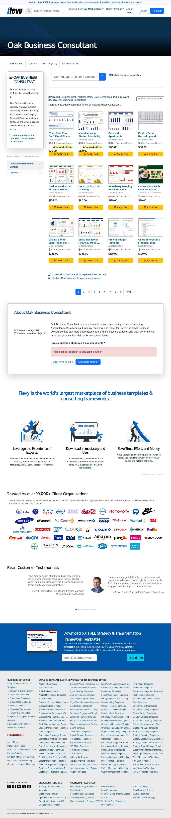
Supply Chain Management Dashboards (148, 750)
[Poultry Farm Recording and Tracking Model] (150, 121)
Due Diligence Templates (81, 706)
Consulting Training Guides (82, 797)
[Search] (49, 11)
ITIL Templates (76, 753)
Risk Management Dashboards (146, 699)
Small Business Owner (143, 790)
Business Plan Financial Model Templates (53, 717)
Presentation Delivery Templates (115, 746)
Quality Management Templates (115, 772)
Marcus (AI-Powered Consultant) (21, 749)
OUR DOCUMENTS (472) (42, 63)
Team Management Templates (146, 757)
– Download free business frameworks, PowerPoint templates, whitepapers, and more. (85, 2)
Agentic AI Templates (48, 684)
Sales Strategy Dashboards (145, 706)
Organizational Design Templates (116, 731)
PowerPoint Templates (18, 713)
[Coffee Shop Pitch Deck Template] (150, 174)
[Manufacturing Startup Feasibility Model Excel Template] (90, 121)
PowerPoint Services (16, 727)
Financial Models (16, 705)
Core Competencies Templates (52, 746)
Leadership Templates (111, 691)
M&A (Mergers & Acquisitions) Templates (116, 699)
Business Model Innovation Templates (53, 709)
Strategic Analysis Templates (145, 728)
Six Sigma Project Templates (145, 717)
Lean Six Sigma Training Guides (115, 794)
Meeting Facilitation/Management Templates (116, 720)
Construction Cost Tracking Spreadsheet (89, 189)
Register (157, 10)
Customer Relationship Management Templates (53, 772)
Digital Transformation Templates (84, 702)
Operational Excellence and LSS (53, 797)
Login (144, 10)
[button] (76, 609)
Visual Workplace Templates (145, 772)
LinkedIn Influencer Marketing (20, 757)
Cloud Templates (46, 731)
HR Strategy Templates (80, 739)
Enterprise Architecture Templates (85, 720)
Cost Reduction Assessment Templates (53, 757)
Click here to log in (63, 361)
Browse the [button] (85, 9)
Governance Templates (80, 731)
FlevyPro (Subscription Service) (21, 716)
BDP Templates (45, 699)
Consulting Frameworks (19, 709)
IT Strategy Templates (79, 750)
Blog (30, 760)
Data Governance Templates (82, 695)
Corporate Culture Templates (51, 750)
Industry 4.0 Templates (80, 757)
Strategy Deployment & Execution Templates (148, 739)
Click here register (88, 361)
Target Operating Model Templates (148, 753)
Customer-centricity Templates (83, 688)
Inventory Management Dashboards (85, 768)
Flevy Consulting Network (18, 724)
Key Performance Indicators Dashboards (116, 684)
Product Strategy (140, 786)
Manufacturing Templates (112, 702)
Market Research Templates (113, 706)
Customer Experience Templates (53, 764)
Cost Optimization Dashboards (52, 753)
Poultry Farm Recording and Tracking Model (147, 136)
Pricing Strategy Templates (113, 750)
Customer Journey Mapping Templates (53, 768)
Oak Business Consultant (63, 143)
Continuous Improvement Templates (53, 742)
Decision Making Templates (82, 699)
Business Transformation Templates (53, 720)
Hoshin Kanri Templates (80, 742)
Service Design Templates (144, 713)
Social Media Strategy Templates (147, 720)
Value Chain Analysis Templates (147, 764)
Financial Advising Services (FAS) (85, 801)
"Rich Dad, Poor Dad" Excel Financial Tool (61, 136)
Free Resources (108, 786)
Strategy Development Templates (147, 742)
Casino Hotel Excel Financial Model (60, 188)
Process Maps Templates (112, 761)
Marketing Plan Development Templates (116, 709)
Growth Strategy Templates (82, 735)
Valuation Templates (141, 761)
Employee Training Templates (83, 717)
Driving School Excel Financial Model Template (58, 242)
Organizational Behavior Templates (116, 728)
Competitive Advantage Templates (53, 735)
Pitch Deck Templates (111, 739)
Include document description (126, 75)
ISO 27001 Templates (79, 746)
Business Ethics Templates (51, 706)
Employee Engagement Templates (85, 713)
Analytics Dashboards (48, 691)
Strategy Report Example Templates (148, 746)
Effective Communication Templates (85, 709)
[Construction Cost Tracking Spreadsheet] (90, 174)
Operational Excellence (19, 698)
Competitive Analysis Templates (53, 739)
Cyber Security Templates (81, 691)
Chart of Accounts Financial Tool (149, 241)
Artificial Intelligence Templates (52, 695)
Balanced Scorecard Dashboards (53, 702)
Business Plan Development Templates (53, 713)
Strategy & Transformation (20, 691)
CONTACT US (70, 63)
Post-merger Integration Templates (116, 742)
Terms (16, 760)
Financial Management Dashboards (85, 724)
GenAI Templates (77, 728)
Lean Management (109, 790)
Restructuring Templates (143, 695)
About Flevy (129, 11)
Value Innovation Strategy (144, 797)
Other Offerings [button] (114, 9)
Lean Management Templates (114, 695)
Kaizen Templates (78, 772)
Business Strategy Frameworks (84, 786)
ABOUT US (16, 63)
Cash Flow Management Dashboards (53, 724)
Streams (11, 720)
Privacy (23, 760)
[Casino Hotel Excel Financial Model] (61, 174)
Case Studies (76, 790)
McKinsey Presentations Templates (116, 717)
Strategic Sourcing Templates (146, 735)
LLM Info (105, 797)
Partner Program (14, 753)
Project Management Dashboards (116, 768)
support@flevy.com (26, 764)
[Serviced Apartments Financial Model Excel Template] (120, 121)
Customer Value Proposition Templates (85, 684)
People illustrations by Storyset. (152, 474)
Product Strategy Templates (113, 764)
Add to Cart (61, 154)
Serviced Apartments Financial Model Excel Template (117, 138)
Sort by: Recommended (149, 98)
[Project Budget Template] (120, 227)
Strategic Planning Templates (145, 731)
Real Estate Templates (143, 688)
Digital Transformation (18, 695)
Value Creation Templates (144, 768)
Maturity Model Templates (112, 713)
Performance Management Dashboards (116, 735)
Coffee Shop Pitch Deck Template (149, 188)
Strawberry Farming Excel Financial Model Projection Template (120, 191)
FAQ (9, 760)
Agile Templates (46, 688)
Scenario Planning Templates (145, 709)
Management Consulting (49, 805)
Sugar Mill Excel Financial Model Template (88, 242)
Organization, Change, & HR (51, 801)
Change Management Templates (53, 728)
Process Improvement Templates (116, 757)
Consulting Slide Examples (82, 794)
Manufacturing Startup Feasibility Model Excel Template (89, 138)
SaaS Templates (140, 702)
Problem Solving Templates (113, 753)
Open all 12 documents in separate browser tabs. (80, 274)
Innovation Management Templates (85, 764)
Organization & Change (19, 702)
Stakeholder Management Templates (148, 724)
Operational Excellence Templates (116, 724)
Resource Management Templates (148, 691)
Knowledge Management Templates (116, 688)
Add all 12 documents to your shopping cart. (76, 278)
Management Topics (16, 746)
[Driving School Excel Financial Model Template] (61, 227)
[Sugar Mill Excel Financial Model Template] (90, 227)
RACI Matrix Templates (143, 684)
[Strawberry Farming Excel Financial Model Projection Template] (120, 174)
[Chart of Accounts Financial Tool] (150, 227)
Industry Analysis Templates (82, 761)
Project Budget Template (117, 241)
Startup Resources (141, 794)
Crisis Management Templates (52, 761)
